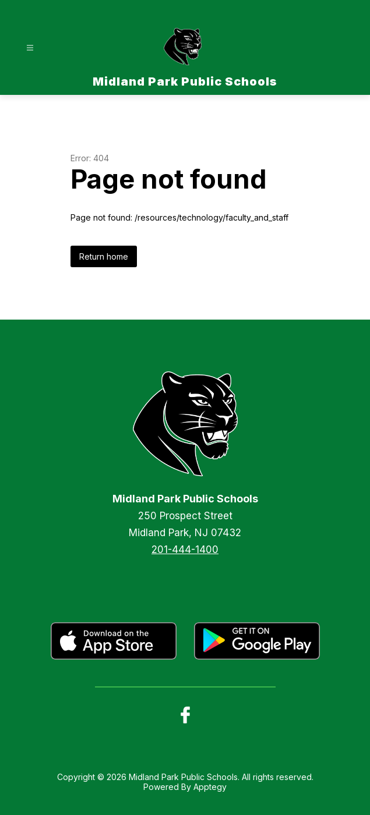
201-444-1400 (185, 549)
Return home (103, 256)
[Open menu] (30, 48)
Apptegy (210, 787)
